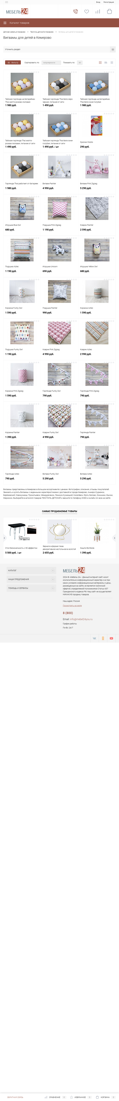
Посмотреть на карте (72, 606)
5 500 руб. (13, 552)
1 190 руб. (59, 231)
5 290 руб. (97, 190)
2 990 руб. (97, 356)
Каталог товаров (16, 22)
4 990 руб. (59, 190)
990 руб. (59, 314)
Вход (98, 2)
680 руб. (22, 231)
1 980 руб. (22, 107)
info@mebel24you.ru (81, 619)
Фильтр (13, 62)
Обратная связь (13, 1097)
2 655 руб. (48, 552)
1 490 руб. (59, 107)
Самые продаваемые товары (59, 511)
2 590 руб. (97, 231)
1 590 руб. (22, 314)
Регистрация (109, 2)
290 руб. (97, 148)
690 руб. (59, 273)
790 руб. (59, 397)
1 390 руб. (22, 439)
